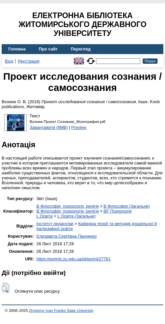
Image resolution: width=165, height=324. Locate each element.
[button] (5, 288)
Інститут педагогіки (54, 223)
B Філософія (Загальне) (127, 206)
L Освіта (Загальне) (76, 216)
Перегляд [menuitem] (81, 48)
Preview (78, 127)
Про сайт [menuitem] (48, 48)
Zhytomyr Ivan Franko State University (61, 310)
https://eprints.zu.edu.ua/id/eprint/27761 (73, 258)
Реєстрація (28, 61)
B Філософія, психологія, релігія (67, 206)
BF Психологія (118, 211)
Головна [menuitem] (17, 48)
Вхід (9, 61)
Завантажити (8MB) (49, 127)
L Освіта (44, 216)
